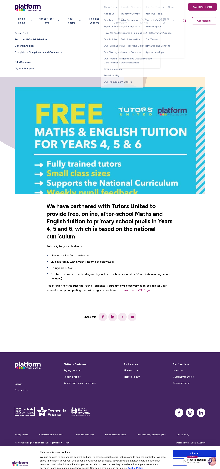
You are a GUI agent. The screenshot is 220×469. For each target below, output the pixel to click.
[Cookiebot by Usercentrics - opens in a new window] (19, 463)
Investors (178, 384)
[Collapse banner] (185, 461)
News (171, 7)
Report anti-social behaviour (80, 396)
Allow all (194, 432)
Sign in (18, 397)
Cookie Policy (135, 447)
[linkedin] (112, 317)
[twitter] (122, 317)
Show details (160, 463)
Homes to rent (132, 384)
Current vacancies (183, 390)
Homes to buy (132, 390)
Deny (194, 449)
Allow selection (194, 441)
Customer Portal (202, 6)
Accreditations (181, 396)
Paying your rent (73, 384)
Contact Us (21, 404)
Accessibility (204, 20)
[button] (212, 461)
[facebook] (103, 317)
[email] (132, 317)
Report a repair (72, 390)
